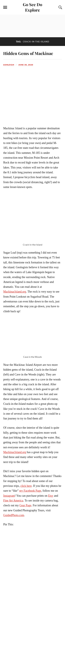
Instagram (9, 495)
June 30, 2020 (25, 65)
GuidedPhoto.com (13, 515)
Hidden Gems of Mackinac (28, 53)
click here (26, 485)
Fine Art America (13, 500)
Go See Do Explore (32, 7)
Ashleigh (8, 65)
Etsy (50, 495)
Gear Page (25, 505)
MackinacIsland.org (14, 291)
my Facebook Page (30, 490)
